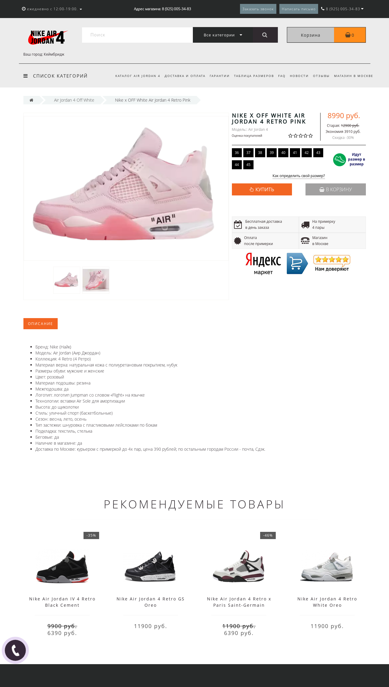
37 (248, 152)
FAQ (279, 76)
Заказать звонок (258, 8)
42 (307, 152)
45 (248, 164)
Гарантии (215, 76)
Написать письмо (299, 8)
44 (237, 164)
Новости (297, 76)
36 (237, 152)
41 (295, 152)
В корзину (335, 189)
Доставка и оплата (179, 76)
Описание (40, 323)
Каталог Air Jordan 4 (131, 76)
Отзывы (320, 76)
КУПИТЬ (264, 189)
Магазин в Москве (353, 76)
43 (318, 152)
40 (283, 152)
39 (272, 152)
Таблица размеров (250, 76)
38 (260, 152)
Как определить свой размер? (298, 176)
